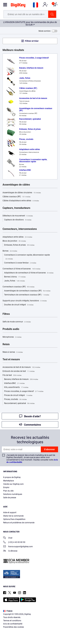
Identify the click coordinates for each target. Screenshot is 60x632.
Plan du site (8, 491)
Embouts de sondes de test (19, 371)
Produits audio (11, 329)
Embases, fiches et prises (19, 245)
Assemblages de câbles (16, 184)
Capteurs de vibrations (17, 220)
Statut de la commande (13, 516)
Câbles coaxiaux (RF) (16, 197)
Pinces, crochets (15, 399)
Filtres (6, 314)
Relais (6, 344)
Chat (7, 538)
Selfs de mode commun (17, 322)
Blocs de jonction (14, 241)
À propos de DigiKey (12, 477)
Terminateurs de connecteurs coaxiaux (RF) (26, 295)
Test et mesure (11, 359)
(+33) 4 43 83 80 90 (14, 542)
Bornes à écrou (15, 277)
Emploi (6, 487)
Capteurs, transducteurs (16, 208)
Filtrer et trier (32, 41)
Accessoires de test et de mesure (21, 367)
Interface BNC (14, 383)
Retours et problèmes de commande (18, 523)
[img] (18, 5)
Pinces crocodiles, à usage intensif (23, 391)
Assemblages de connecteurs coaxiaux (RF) (27, 291)
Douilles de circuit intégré (18, 305)
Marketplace (8, 481)
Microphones (12, 337)
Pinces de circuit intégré (18, 395)
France (7, 611)
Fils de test (12, 375)
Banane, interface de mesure (21, 379)
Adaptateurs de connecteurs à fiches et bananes (28, 273)
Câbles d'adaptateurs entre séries (21, 201)
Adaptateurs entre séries (17, 237)
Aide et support (9, 512)
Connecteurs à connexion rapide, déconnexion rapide (27, 257)
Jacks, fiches (14, 281)
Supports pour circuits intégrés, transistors (25, 301)
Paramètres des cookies (13, 627)
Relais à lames (13, 352)
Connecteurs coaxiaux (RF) (18, 287)
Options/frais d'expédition (14, 519)
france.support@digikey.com (18, 546)
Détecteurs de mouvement (18, 216)
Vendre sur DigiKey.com (13, 484)
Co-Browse (10, 551)
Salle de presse (9, 497)
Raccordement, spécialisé (19, 403)
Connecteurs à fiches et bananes (21, 269)
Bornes (10, 251)
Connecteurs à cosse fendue (20, 263)
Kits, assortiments (16, 387)
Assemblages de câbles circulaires (22, 193)
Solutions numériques (12, 494)
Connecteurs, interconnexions (20, 229)
